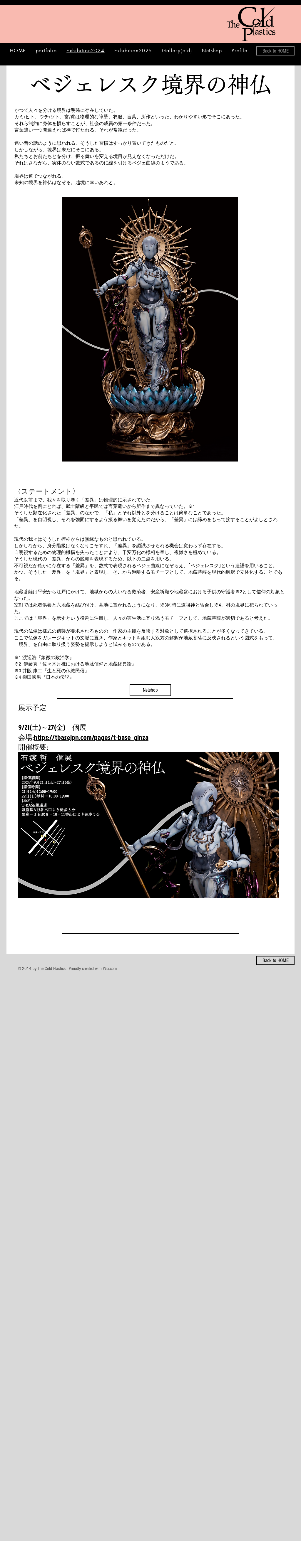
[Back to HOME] (275, 50)
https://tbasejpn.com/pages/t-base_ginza (91, 737)
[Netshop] (150, 690)
